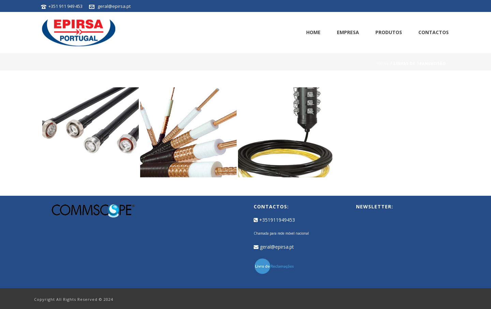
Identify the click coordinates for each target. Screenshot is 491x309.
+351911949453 (274, 220)
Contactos (433, 32)
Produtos (388, 32)
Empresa (348, 32)
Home (313, 32)
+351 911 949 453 (65, 6)
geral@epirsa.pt (114, 6)
